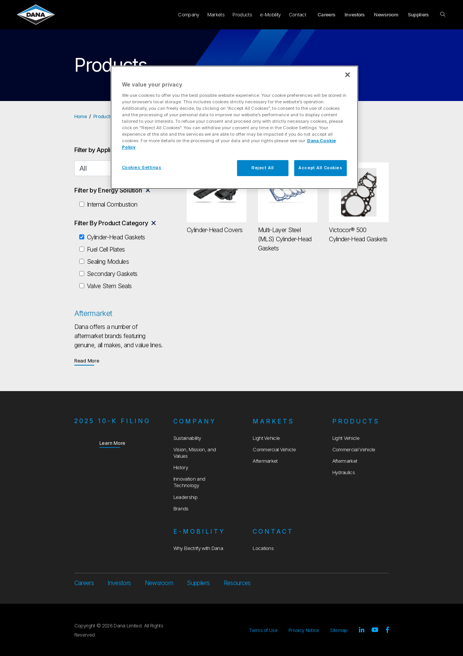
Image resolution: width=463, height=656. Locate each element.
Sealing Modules (108, 261)
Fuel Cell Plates (106, 249)
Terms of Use (263, 630)
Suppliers (418, 15)
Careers (326, 15)
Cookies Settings (142, 167)
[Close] (347, 74)
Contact (297, 15)
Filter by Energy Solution (108, 190)
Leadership (185, 497)
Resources (237, 583)
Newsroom (386, 15)
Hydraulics (343, 472)
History (180, 467)
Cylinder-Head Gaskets (116, 237)
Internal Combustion (112, 204)
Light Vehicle (266, 438)
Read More (86, 360)
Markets (215, 15)
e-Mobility (270, 15)
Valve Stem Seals (109, 286)
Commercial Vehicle (274, 449)
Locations (263, 548)
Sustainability (187, 438)
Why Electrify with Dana (198, 548)
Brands (181, 509)
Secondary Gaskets (112, 273)
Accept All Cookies (320, 167)
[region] (234, 127)
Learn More (112, 442)
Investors (354, 15)
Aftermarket (265, 461)
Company (188, 15)
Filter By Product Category (111, 223)
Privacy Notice (303, 630)
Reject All (263, 167)
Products (242, 15)
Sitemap (338, 630)
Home (80, 116)
